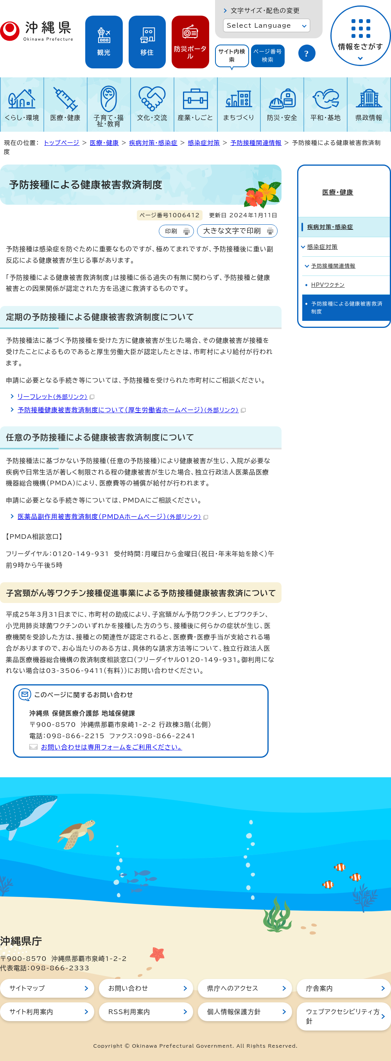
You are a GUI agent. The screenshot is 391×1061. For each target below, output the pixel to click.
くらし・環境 (22, 118)
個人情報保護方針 (234, 1012)
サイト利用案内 (31, 1012)
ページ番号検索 (267, 56)
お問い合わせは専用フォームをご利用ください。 (111, 747)
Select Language (259, 25)
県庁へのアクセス (232, 988)
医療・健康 (65, 118)
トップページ (61, 143)
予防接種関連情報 (256, 143)
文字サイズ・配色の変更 (265, 10)
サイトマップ (27, 988)
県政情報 (368, 118)
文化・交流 (152, 118)
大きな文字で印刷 (232, 230)
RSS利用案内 (129, 1012)
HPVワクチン (328, 272)
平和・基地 (325, 118)
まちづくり (239, 118)
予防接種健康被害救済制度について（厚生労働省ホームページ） (132, 410)
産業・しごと (195, 118)
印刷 (171, 231)
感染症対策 (204, 143)
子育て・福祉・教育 (109, 121)
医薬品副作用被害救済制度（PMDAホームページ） (113, 517)
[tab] (232, 56)
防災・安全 (282, 118)
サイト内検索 (232, 56)
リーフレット (56, 397)
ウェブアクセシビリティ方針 (343, 1016)
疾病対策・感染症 (153, 143)
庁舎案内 (319, 988)
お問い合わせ (128, 988)
